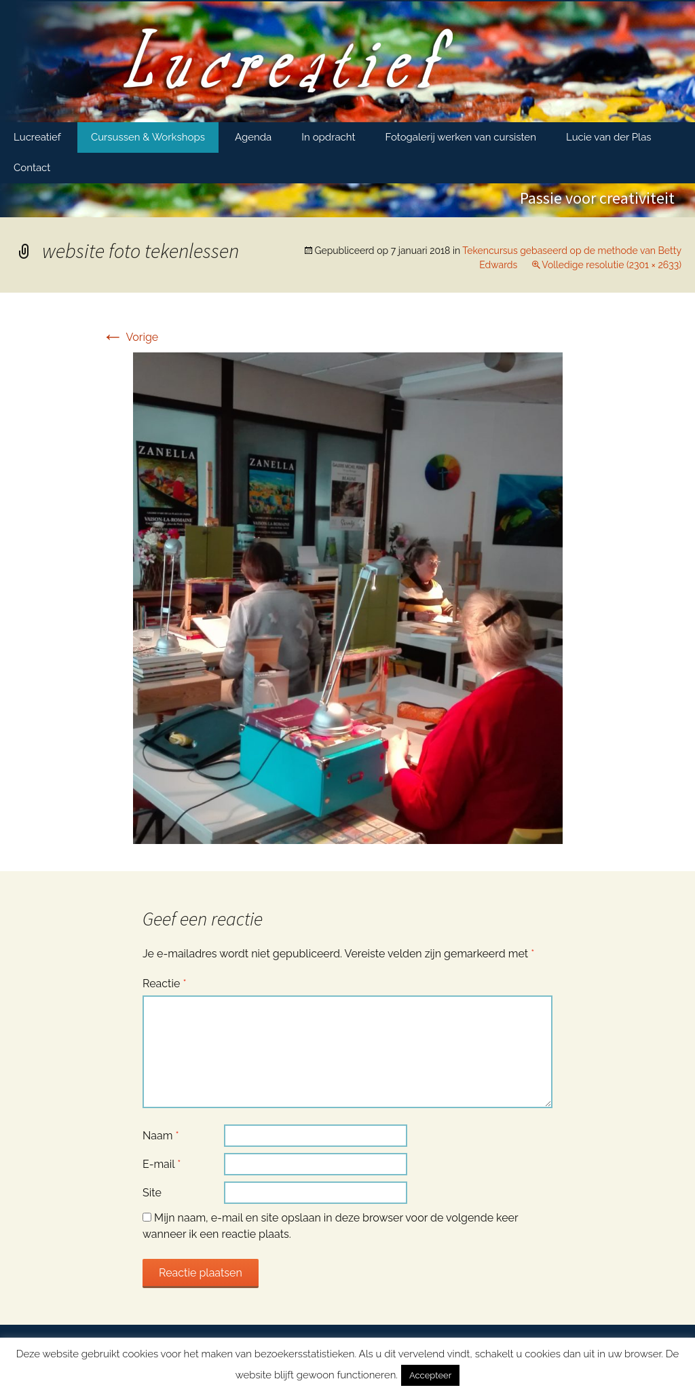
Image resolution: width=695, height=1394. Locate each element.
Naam (161, 1135)
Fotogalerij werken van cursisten (461, 137)
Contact (32, 168)
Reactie (165, 983)
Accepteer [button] (430, 1375)
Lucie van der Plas (609, 137)
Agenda (253, 137)
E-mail (162, 1164)
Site (152, 1192)
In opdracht (328, 137)
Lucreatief (37, 137)
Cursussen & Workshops (148, 137)
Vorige (130, 337)
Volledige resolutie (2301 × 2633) (611, 264)
